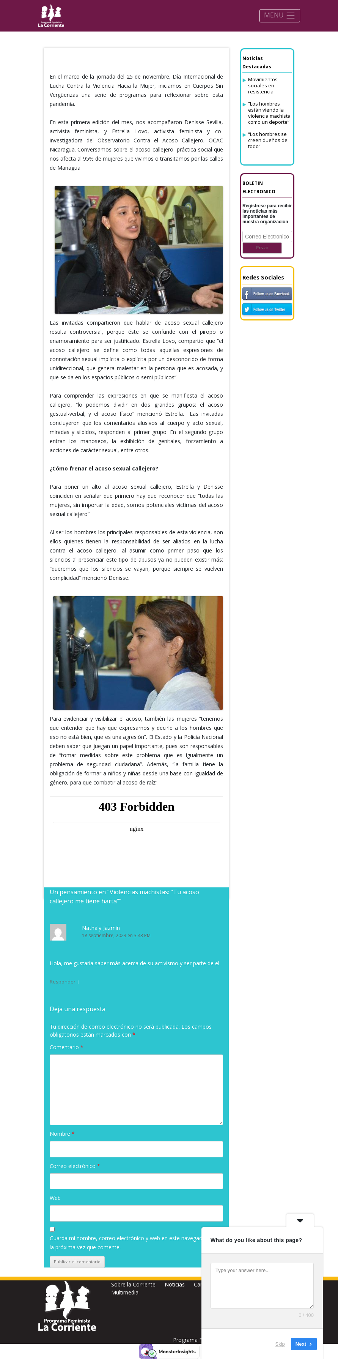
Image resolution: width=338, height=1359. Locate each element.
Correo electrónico (75, 1166)
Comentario (66, 1047)
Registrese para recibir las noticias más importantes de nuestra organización (267, 213)
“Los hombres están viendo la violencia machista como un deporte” (269, 113)
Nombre (62, 1133)
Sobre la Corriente (133, 1284)
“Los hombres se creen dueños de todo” (268, 140)
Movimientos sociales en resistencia (263, 85)
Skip (280, 1343)
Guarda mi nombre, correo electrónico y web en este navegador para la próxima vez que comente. (135, 1242)
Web (55, 1197)
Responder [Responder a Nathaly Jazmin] (62, 981)
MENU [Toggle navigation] (280, 15)
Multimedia (124, 1292)
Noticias (175, 1284)
